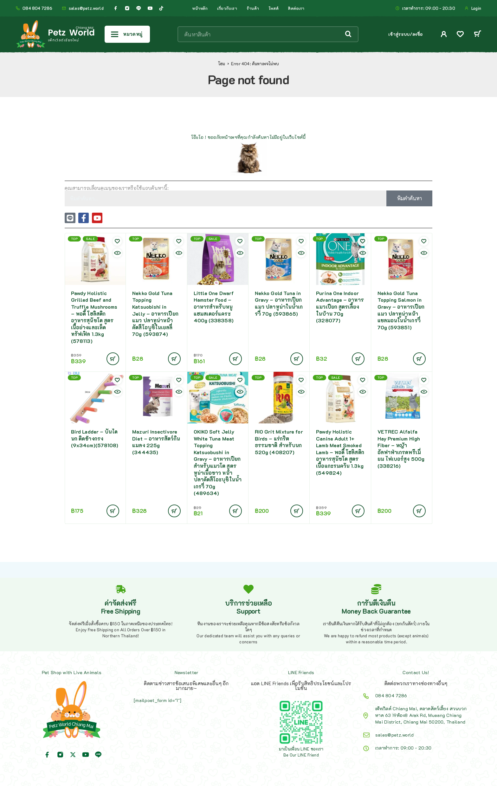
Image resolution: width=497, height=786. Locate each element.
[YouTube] (150, 8)
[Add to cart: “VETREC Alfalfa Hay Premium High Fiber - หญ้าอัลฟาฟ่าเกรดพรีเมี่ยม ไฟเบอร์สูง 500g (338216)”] (419, 511)
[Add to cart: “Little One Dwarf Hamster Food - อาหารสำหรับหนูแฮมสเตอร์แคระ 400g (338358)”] (235, 358)
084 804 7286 (37, 8)
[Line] (138, 8)
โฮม (221, 63)
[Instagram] (127, 8)
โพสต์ (274, 8)
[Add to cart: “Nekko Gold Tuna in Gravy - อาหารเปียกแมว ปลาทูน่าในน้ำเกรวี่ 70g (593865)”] (296, 358)
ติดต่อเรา (296, 8)
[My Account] (444, 34)
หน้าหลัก (200, 8)
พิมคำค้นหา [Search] (409, 198)
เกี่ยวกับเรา (227, 8)
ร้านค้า (253, 8)
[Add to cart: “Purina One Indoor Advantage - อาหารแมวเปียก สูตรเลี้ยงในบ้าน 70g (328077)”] (358, 358)
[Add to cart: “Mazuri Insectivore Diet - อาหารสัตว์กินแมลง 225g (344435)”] (174, 511)
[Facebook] (115, 8)
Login (476, 8)
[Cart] (477, 34)
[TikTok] (161, 8)
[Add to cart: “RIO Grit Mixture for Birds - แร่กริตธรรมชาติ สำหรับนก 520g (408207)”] (296, 511)
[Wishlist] (460, 35)
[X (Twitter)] (73, 754)
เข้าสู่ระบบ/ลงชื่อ (405, 34)
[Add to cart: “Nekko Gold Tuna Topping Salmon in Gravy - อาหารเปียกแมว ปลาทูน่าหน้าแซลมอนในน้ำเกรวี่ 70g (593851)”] (419, 358)
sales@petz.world (86, 8)
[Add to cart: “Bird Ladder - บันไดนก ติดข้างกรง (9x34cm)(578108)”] (112, 511)
